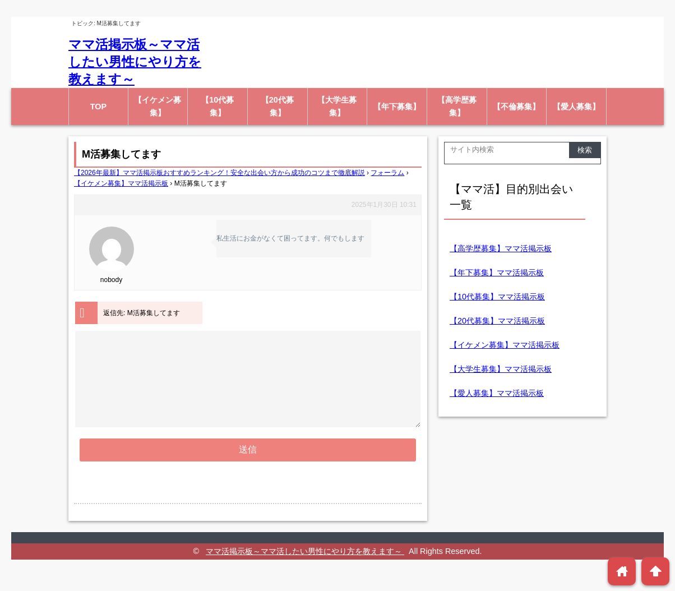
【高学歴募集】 (457, 106)
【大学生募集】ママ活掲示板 (501, 368)
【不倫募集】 (516, 106)
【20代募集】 (277, 106)
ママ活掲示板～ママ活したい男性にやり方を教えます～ (134, 61)
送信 (248, 469)
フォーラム (387, 173)
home (622, 571)
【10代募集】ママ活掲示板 (497, 296)
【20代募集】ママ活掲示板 (497, 320)
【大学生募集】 (337, 106)
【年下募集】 (396, 106)
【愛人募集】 (576, 106)
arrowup (656, 571)
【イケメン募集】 (157, 106)
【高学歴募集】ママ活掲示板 (501, 248)
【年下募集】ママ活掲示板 (497, 272)
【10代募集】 (217, 106)
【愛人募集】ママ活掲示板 (497, 393)
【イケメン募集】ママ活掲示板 (121, 183)
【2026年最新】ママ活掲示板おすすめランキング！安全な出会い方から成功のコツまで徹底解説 (219, 173)
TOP (98, 106)
